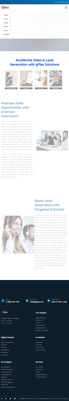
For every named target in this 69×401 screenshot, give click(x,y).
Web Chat (4, 347)
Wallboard (4, 377)
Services (7, 30)
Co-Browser (4, 355)
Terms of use (54, 398)
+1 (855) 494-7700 (63, 2)
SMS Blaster (4, 352)
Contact (6, 34)
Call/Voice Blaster (41, 328)
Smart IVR (4, 345)
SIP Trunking (39, 367)
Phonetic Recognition (7, 369)
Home (6, 15)
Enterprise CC (40, 320)
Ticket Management (7, 382)
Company (7, 19)
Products (7, 23)
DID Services (39, 369)
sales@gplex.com (36, 302)
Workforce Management (8, 387)
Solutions (7, 27)
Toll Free (38, 372)
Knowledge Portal (6, 374)
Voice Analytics (5, 367)
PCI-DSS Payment (41, 377)
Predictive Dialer (40, 325)
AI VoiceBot (39, 342)
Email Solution (5, 350)
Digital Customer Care (7, 342)
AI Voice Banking (40, 350)
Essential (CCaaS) (40, 318)
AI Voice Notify (40, 347)
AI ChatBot (39, 345)
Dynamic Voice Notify (42, 330)
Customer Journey (6, 372)
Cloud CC (38, 323)
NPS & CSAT (4, 384)
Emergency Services (41, 374)
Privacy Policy (63, 398)
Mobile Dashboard (6, 379)
